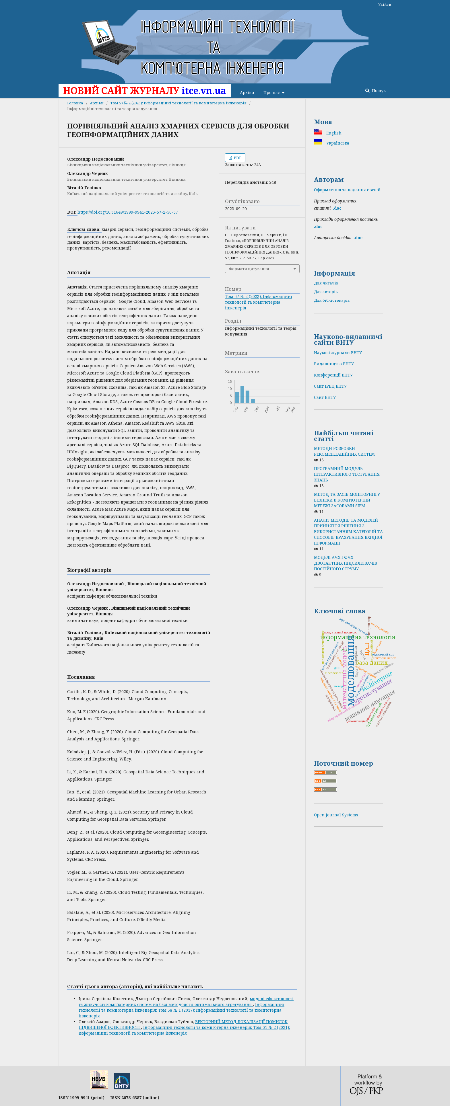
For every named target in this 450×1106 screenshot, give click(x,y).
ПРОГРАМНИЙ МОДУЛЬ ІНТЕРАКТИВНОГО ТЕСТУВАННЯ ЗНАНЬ (347, 474)
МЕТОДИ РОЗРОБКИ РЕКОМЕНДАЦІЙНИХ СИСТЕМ (344, 451)
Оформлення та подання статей (347, 189)
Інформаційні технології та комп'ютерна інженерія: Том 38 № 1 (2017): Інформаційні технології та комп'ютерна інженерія (181, 1010)
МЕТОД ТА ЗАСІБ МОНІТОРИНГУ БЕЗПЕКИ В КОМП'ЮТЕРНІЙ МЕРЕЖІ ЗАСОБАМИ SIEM (347, 499)
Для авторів (326, 291)
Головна (75, 103)
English (333, 133)
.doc (337, 208)
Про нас (272, 92)
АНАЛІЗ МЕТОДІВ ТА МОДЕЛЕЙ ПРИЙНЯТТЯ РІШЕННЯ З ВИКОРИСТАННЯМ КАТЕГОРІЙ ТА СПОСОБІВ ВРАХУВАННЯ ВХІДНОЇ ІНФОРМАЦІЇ (348, 531)
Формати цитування (249, 268)
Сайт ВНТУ (325, 397)
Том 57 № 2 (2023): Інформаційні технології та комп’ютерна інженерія (178, 103)
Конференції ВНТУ (333, 375)
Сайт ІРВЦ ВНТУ (330, 386)
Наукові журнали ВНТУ (338, 352)
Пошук (378, 90)
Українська (337, 143)
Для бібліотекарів (332, 300)
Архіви (247, 92)
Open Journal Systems (336, 815)
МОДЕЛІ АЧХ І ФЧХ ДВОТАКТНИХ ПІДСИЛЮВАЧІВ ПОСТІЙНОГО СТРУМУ (345, 563)
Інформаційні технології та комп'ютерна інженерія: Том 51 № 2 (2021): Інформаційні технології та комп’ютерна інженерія (184, 1030)
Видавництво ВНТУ (334, 363)
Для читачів (326, 283)
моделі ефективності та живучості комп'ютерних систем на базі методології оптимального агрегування (186, 1001)
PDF (237, 157)
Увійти (384, 4)
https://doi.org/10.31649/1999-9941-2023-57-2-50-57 (127, 212)
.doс (358, 237)
